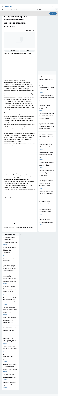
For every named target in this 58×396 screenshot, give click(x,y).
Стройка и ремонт (18, 9)
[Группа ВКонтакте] (35, 336)
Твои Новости (26, 335)
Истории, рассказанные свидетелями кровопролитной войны (19, 228)
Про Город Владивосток (28, 338)
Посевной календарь (29, 9)
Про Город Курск (5, 337)
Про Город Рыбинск (16, 337)
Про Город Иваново (16, 335)
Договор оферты (5, 345)
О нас (3, 347)
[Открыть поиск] (52, 6)
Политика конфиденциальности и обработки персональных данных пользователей (17, 375)
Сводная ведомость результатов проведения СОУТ (29, 349)
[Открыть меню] (2, 6)
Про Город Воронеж (5, 335)
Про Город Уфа (26, 337)
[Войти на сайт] (55, 6)
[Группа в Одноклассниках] (39, 336)
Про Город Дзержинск (17, 338)
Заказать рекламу (48, 9)
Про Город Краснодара (6, 340)
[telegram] (10, 197)
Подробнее (9, 373)
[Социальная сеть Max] (27, 51)
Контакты (15, 347)
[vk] (6, 197)
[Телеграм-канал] (11, 51)
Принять (53, 13)
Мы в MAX (39, 9)
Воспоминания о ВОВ (7, 9)
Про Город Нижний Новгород (7, 338)
